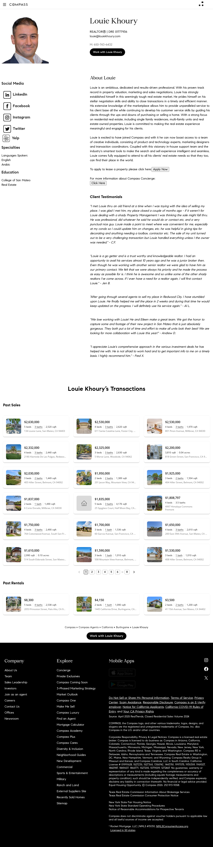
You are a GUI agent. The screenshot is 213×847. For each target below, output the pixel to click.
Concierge (63, 670)
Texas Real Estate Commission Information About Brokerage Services (149, 792)
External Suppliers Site (71, 791)
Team (8, 676)
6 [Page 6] (117, 572)
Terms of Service (182, 698)
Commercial (64, 767)
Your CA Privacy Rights (138, 711)
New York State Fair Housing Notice (130, 802)
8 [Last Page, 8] (127, 572)
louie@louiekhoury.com (105, 36)
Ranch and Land (68, 785)
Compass (70, 627)
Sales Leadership (16, 682)
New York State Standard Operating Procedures (137, 805)
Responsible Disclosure (158, 702)
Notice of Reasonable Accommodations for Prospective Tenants (146, 809)
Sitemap (62, 803)
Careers (10, 700)
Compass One (66, 700)
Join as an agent (16, 694)
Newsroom (12, 718)
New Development (69, 761)
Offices (9, 712)
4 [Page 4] (105, 572)
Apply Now (160, 169)
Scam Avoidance (130, 702)
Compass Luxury (68, 712)
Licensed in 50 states (122, 830)
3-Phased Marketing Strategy (76, 688)
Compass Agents (89, 627)
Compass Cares (67, 743)
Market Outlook (67, 694)
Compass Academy (70, 730)
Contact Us (12, 706)
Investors (10, 688)
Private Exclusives (68, 676)
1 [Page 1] (85, 572)
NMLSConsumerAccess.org (172, 826)
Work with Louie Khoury (107, 52)
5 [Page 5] (111, 572)
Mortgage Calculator (70, 724)
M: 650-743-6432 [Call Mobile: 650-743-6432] (101, 44)
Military (61, 779)
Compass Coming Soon (72, 682)
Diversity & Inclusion (70, 749)
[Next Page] (134, 572)
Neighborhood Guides (71, 755)
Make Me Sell (65, 706)
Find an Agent (66, 718)
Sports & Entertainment (72, 773)
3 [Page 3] (98, 572)
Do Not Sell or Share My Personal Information (139, 698)
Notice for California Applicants (143, 707)
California (107, 627)
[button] (4, 4)
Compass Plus (66, 737)
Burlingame (122, 627)
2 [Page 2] (92, 572)
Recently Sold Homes (71, 797)
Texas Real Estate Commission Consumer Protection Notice (143, 795)
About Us (11, 670)
